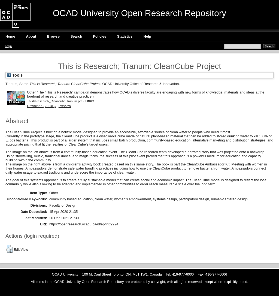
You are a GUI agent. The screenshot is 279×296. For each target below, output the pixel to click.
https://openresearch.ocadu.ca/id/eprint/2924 (83, 224)
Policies (99, 36)
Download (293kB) (41, 106)
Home (10, 36)
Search (76, 36)
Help (147, 36)
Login (8, 46)
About (31, 36)
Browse (53, 36)
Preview (65, 106)
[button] (9, 249)
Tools (15, 75)
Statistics (125, 36)
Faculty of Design (62, 205)
